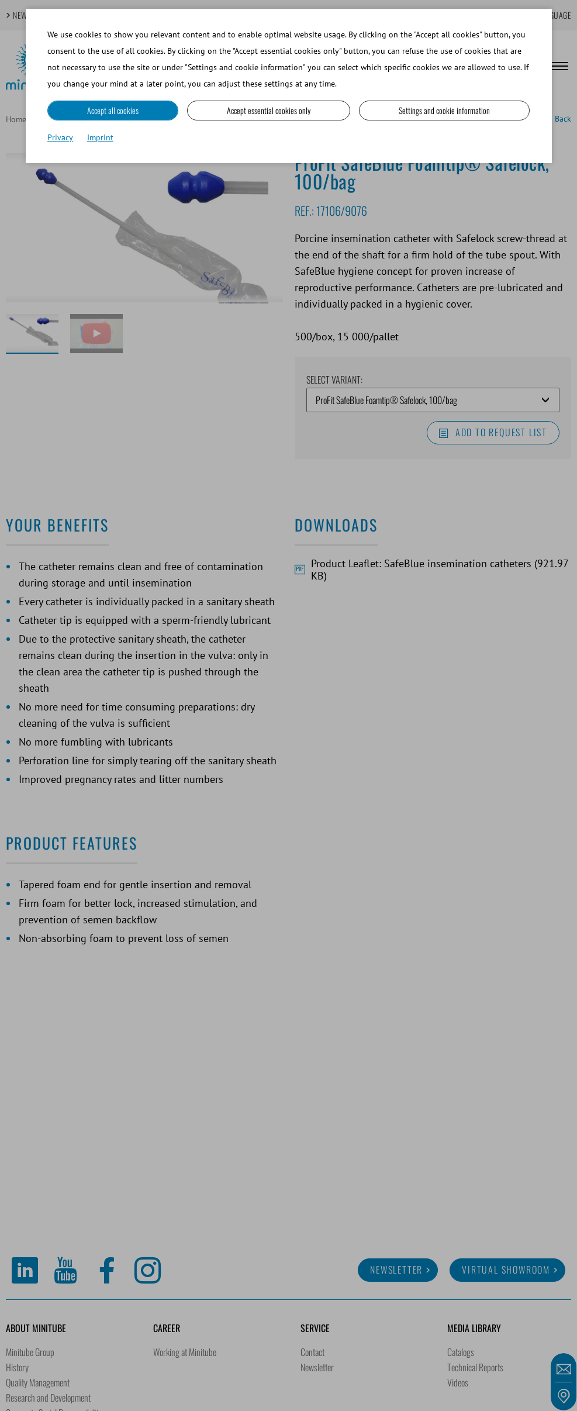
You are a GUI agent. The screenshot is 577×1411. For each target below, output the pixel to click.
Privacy (60, 137)
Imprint (100, 137)
